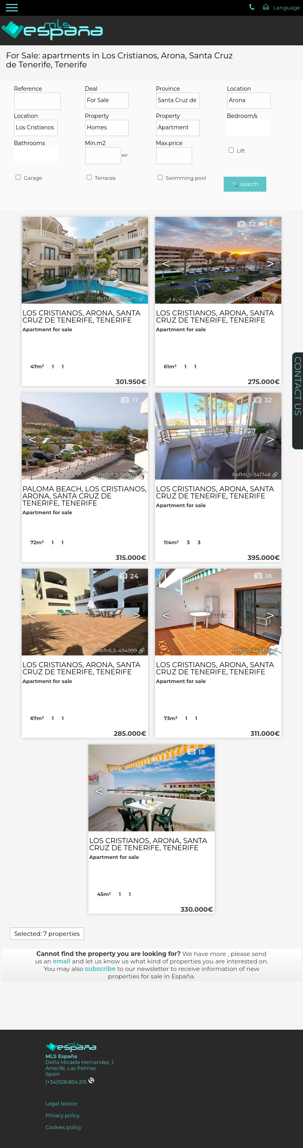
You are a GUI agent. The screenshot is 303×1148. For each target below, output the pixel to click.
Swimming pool (181, 178)
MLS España (61, 1056)
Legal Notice (61, 1104)
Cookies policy (63, 1127)
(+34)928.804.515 (70, 1082)
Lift (236, 151)
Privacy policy (62, 1115)
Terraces (100, 178)
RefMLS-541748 (251, 475)
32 (262, 400)
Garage (28, 178)
